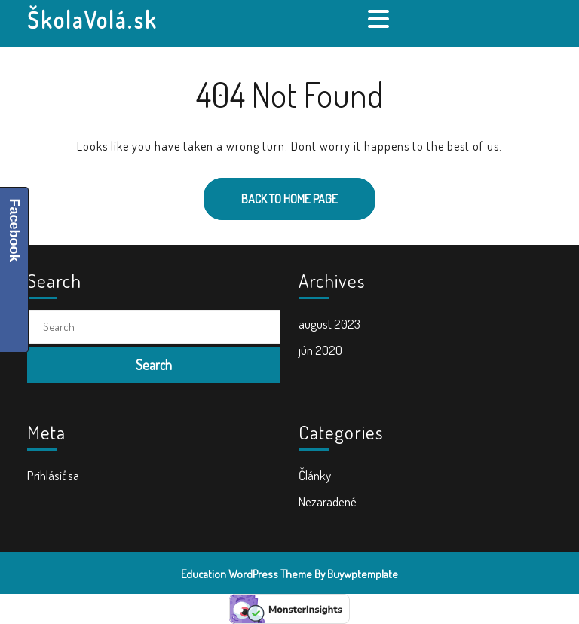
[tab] (380, 19)
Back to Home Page (271, 192)
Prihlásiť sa (53, 475)
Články (315, 475)
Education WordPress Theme (246, 574)
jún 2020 (320, 350)
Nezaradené (328, 501)
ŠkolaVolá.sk (92, 19)
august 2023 (329, 324)
